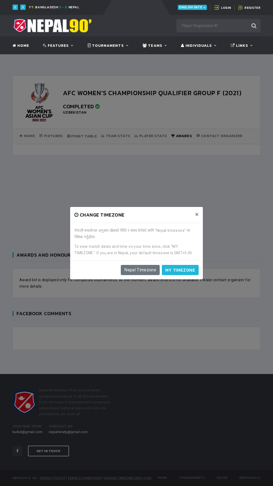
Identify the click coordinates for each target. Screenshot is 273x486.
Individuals (196, 45)
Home (21, 45)
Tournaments (106, 45)
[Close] (197, 214)
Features (56, 45)
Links (239, 45)
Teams (152, 45)
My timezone (180, 270)
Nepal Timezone (140, 269)
